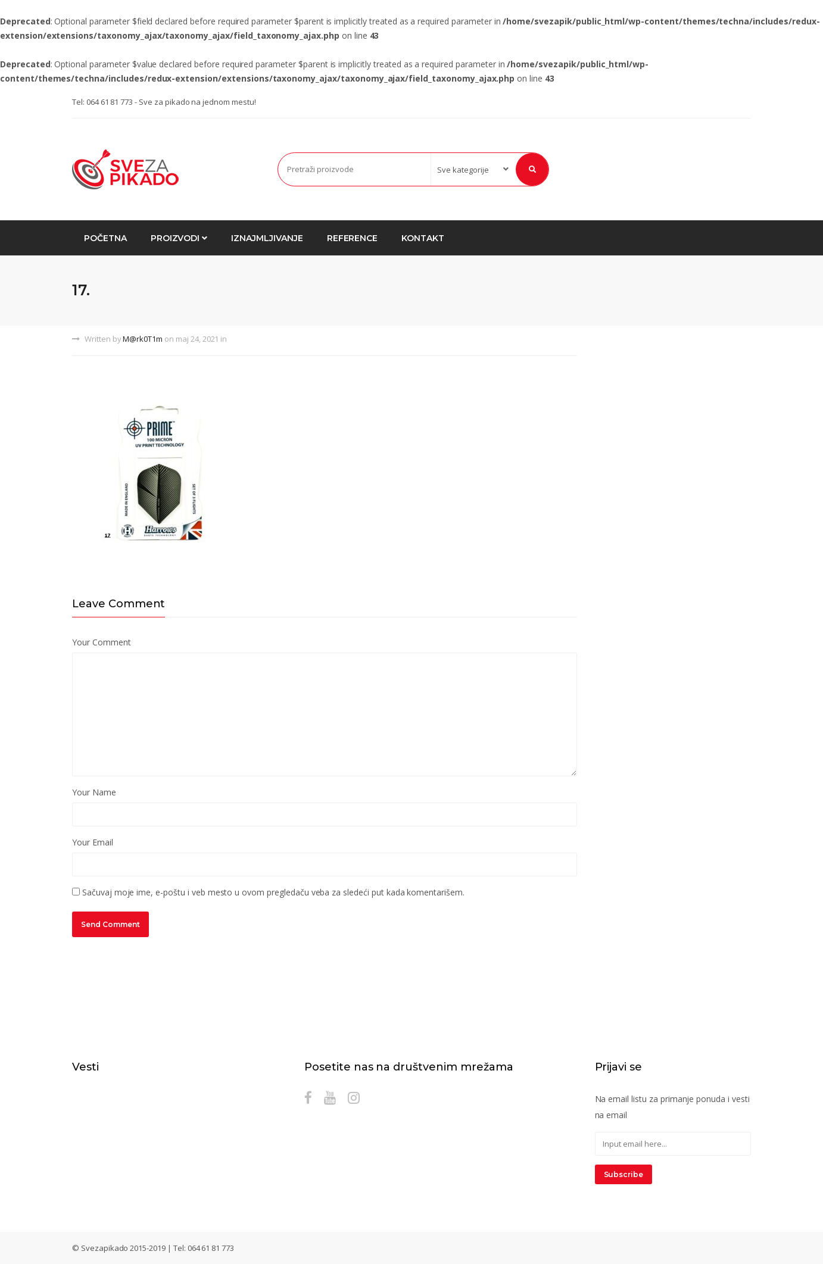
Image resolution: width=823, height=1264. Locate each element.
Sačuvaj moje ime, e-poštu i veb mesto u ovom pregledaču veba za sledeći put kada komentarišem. (273, 892)
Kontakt (422, 238)
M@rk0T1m (143, 338)
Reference (352, 238)
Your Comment (101, 642)
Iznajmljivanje (267, 238)
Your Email (92, 842)
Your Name (94, 792)
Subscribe (624, 1174)
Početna (105, 238)
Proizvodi (179, 238)
